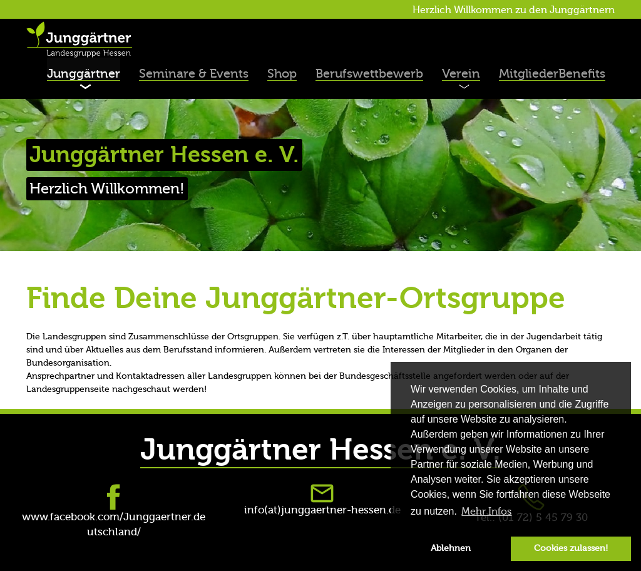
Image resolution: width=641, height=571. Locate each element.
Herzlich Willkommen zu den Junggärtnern (514, 10)
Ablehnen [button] (451, 548)
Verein (461, 73)
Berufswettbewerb (369, 73)
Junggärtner (83, 73)
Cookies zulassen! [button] (571, 548)
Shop (282, 73)
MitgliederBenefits (552, 73)
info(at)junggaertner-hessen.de (322, 510)
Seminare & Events (194, 73)
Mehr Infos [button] (486, 511)
